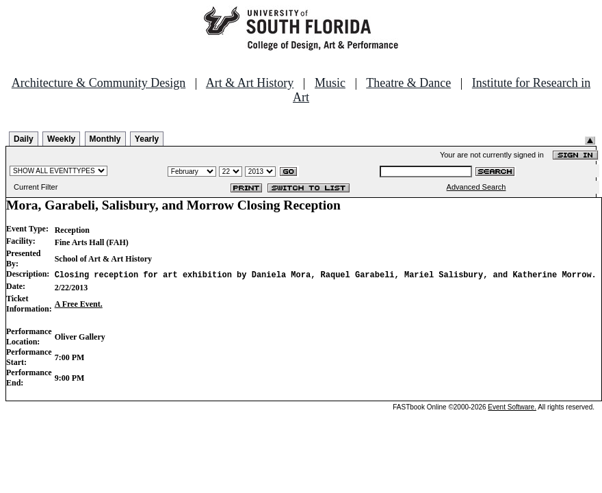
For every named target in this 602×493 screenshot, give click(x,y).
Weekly (61, 139)
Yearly (147, 139)
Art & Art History (250, 83)
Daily (24, 139)
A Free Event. (79, 304)
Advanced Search (476, 187)
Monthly (105, 139)
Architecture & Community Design (98, 83)
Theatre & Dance (408, 83)
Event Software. (512, 407)
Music (330, 83)
